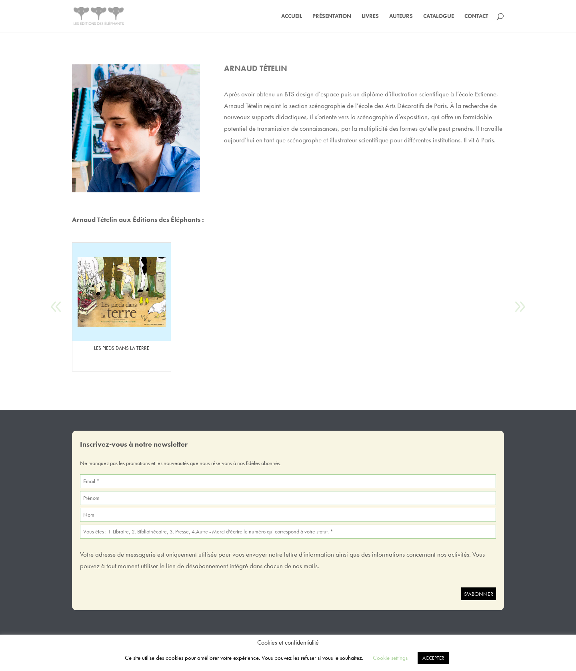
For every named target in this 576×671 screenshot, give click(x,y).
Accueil (291, 16)
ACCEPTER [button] (433, 658)
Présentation (331, 16)
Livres (370, 16)
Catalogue (438, 16)
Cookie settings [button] (390, 658)
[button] (519, 307)
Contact (476, 16)
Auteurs (401, 16)
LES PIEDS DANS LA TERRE (121, 348)
